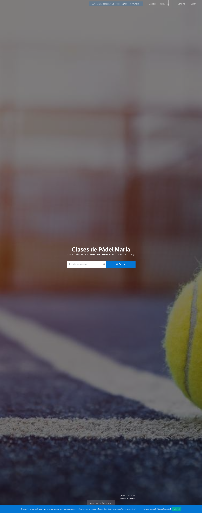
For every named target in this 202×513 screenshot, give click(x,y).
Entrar (193, 4)
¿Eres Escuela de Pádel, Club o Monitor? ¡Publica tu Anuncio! (115, 4)
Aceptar (177, 509)
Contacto (181, 4)
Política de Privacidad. (163, 509)
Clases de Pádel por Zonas (159, 4)
